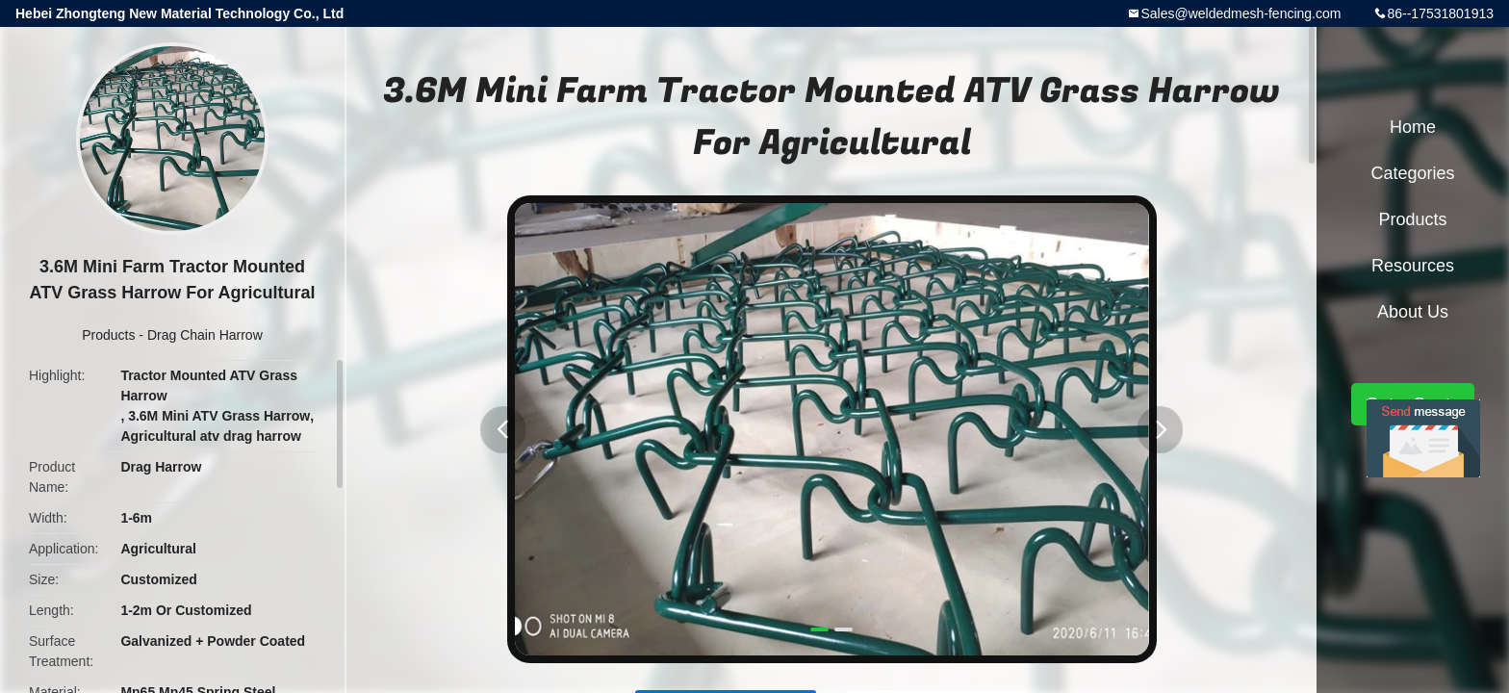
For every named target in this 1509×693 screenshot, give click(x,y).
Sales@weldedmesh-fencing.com (1240, 13)
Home (1413, 127)
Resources (1412, 265)
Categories (1412, 173)
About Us (1412, 311)
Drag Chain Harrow (205, 335)
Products (108, 335)
